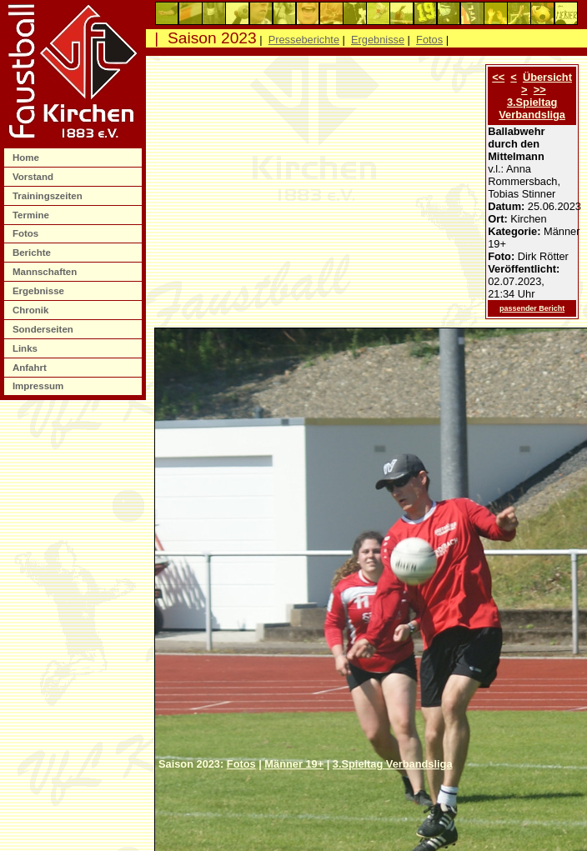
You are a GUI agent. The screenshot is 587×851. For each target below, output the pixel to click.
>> (540, 89)
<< (498, 77)
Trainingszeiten (49, 196)
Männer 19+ (294, 764)
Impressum (40, 386)
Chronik (32, 310)
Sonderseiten (44, 329)
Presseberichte (303, 39)
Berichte (33, 253)
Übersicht (547, 77)
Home (27, 158)
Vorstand (34, 177)
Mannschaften (46, 272)
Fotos (27, 233)
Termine (32, 215)
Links (26, 348)
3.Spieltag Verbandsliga (532, 108)
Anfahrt (31, 368)
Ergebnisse (40, 291)
